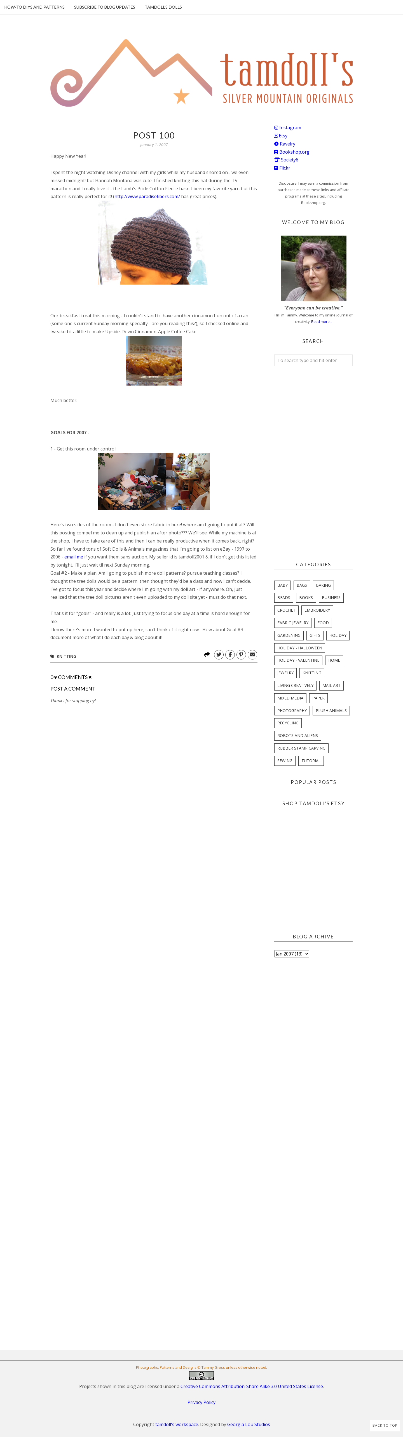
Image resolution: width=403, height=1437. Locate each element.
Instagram (287, 128)
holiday (337, 635)
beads (283, 597)
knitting (66, 656)
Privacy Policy (201, 1402)
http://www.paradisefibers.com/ (147, 196)
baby (282, 585)
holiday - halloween (299, 648)
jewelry (285, 672)
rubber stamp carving (301, 748)
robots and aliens (297, 735)
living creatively (295, 685)
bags (302, 585)
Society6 (286, 160)
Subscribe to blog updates (104, 7)
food (323, 622)
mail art (331, 685)
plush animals (331, 710)
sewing (284, 760)
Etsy (280, 136)
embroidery (317, 610)
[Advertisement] (92, 857)
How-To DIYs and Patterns (34, 7)
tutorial (311, 760)
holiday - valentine (298, 660)
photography (292, 710)
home (334, 660)
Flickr (282, 168)
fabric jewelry (292, 622)
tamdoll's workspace (176, 1424)
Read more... (321, 321)
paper (318, 698)
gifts (315, 635)
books (306, 597)
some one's (64, 323)
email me (73, 557)
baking (323, 585)
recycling (288, 722)
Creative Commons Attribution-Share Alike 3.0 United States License (252, 1386)
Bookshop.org (292, 152)
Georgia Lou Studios (248, 1424)
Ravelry (284, 144)
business (331, 597)
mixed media (290, 698)
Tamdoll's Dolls (163, 7)
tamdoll (186, 557)
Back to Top (384, 1425)
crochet (286, 610)
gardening (289, 635)
